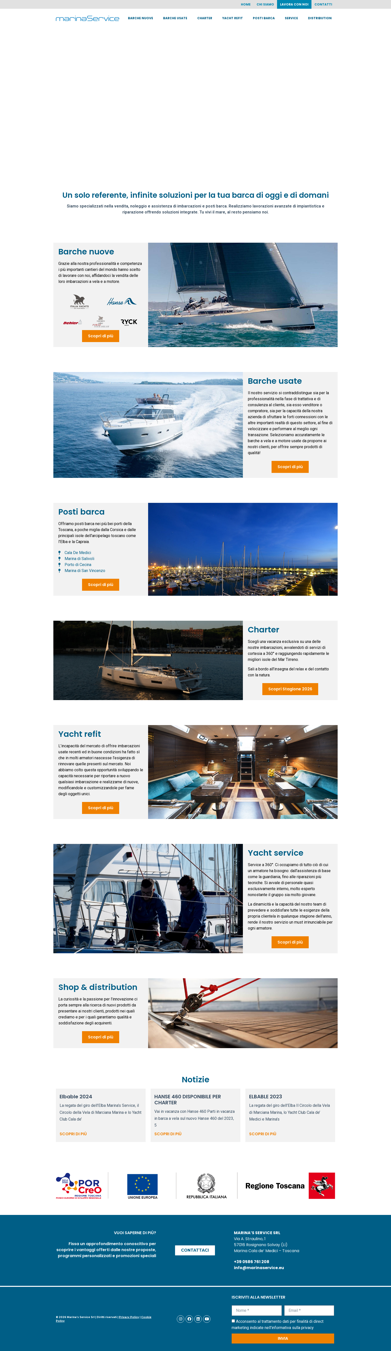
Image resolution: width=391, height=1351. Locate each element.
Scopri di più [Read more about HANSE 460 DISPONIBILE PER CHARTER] (168, 1134)
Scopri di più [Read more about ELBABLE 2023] (262, 1134)
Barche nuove (140, 18)
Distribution (320, 18)
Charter (204, 18)
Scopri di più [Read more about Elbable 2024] (73, 1134)
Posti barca (264, 18)
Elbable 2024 (76, 1096)
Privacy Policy (129, 1317)
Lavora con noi (294, 4)
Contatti (323, 4)
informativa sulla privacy (293, 1327)
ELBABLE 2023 (265, 1096)
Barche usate (175, 18)
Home (246, 4)
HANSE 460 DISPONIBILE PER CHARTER (187, 1099)
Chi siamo (265, 4)
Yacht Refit (232, 18)
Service (291, 18)
